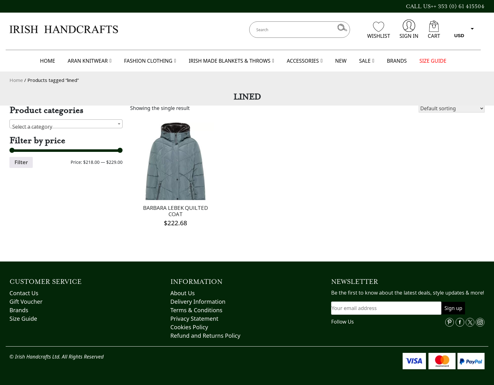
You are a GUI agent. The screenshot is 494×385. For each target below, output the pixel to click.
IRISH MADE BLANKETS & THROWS (231, 61)
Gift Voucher (26, 301)
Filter (21, 162)
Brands (18, 310)
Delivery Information (198, 301)
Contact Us (23, 293)
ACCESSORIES (305, 61)
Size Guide (23, 318)
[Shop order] (452, 108)
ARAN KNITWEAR (90, 61)
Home (16, 80)
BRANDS (397, 60)
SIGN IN (408, 29)
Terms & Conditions (196, 310)
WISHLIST (378, 30)
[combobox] (66, 123)
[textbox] (66, 127)
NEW (341, 60)
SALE (366, 61)
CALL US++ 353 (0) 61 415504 (445, 6)
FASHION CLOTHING (150, 61)
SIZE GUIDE (432, 60)
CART (434, 29)
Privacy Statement (194, 318)
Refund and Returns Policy (205, 335)
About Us (182, 293)
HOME (47, 60)
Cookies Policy (189, 327)
